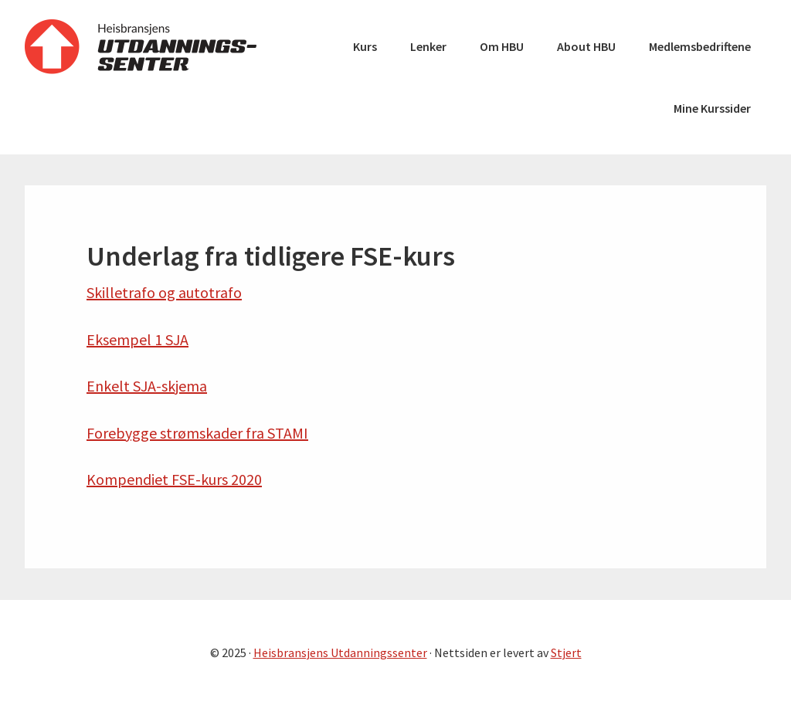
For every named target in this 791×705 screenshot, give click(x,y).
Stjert (566, 652)
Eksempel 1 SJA (137, 339)
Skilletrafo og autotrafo (164, 292)
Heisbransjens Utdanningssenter (140, 46)
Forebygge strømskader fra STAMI (197, 432)
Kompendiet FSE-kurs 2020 (174, 479)
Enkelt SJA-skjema (147, 385)
